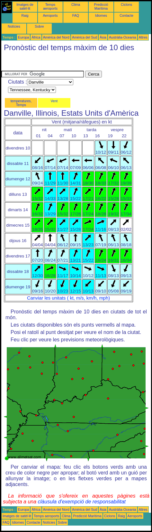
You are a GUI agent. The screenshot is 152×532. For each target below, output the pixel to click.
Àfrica (35, 37)
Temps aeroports (50, 6)
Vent (54, 101)
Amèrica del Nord (56, 37)
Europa (23, 37)
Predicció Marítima (101, 6)
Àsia (103, 37)
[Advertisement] (52, 63)
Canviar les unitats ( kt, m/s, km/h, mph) (68, 298)
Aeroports (50, 15)
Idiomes (101, 15)
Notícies (14, 26)
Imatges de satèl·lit (24, 6)
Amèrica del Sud (84, 37)
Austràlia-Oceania (122, 37)
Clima (75, 4)
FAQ (75, 15)
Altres (143, 37)
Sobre (39, 26)
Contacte (126, 15)
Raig (25, 15)
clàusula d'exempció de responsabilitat (82, 501)
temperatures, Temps (21, 103)
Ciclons (126, 4)
